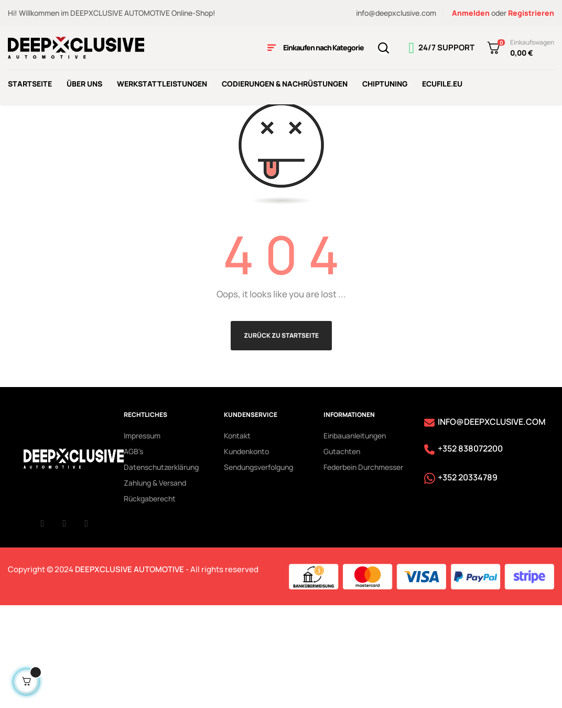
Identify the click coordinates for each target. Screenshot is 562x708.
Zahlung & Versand (155, 586)
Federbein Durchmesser (363, 570)
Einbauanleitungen (354, 538)
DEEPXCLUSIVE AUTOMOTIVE (129, 672)
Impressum (142, 538)
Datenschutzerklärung (161, 570)
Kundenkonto (246, 554)
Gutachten (341, 554)
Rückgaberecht (150, 601)
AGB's (133, 554)
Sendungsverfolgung (258, 570)
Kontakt (237, 538)
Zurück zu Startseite (281, 438)
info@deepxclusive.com (396, 13)
